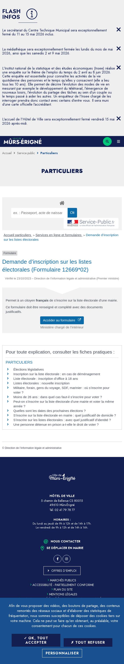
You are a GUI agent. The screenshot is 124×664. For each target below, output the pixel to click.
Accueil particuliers (18, 235)
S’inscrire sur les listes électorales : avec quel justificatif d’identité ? (62, 420)
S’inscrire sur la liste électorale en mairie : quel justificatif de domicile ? (64, 415)
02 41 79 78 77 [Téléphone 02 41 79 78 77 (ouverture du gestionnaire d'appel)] (65, 510)
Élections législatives (28, 369)
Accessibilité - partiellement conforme (62, 585)
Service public (26, 153)
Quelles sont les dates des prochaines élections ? (49, 411)
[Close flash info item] (118, 29)
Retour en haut (117, 457)
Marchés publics (62, 580)
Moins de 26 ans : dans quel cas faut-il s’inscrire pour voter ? (57, 397)
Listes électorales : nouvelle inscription (41, 383)
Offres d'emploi (63, 570)
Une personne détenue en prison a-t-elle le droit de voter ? (56, 424)
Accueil (7, 153)
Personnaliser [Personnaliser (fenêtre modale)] (62, 653)
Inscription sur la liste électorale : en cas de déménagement (56, 374)
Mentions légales (62, 594)
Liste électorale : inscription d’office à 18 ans (45, 378)
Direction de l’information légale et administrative (33, 448)
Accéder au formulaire (62, 320)
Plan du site (62, 589)
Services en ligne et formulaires (59, 235)
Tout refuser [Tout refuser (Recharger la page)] (88, 642)
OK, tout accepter (36, 640)
